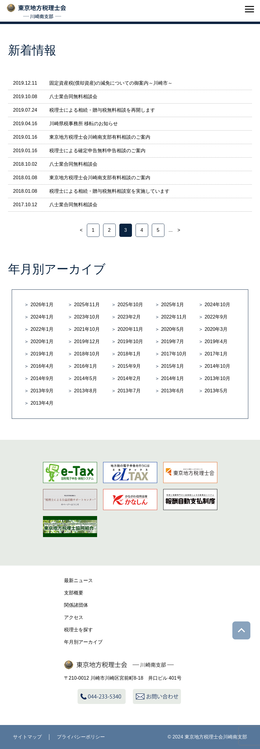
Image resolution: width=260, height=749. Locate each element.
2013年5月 (216, 390)
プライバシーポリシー (81, 736)
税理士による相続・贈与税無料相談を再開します (102, 110)
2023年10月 (86, 316)
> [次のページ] (178, 230)
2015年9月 (129, 366)
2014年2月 (129, 378)
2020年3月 (216, 329)
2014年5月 (85, 378)
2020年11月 (130, 329)
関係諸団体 (76, 605)
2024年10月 (217, 304)
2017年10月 (174, 353)
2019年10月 (130, 341)
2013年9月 (42, 390)
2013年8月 (85, 390)
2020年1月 (42, 341)
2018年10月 (86, 353)
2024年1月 (42, 316)
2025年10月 (130, 304)
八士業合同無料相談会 (73, 96)
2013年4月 (42, 403)
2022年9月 (216, 316)
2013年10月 (217, 378)
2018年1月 (129, 353)
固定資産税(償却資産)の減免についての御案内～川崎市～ (111, 83)
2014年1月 (172, 378)
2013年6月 (172, 390)
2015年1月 (172, 366)
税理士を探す (78, 629)
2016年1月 (85, 366)
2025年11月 (86, 304)
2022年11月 (174, 316)
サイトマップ (27, 736)
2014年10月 (217, 366)
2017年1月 (216, 353)
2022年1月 (42, 329)
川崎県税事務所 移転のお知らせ (83, 123)
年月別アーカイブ (83, 642)
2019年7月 (172, 341)
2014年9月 (42, 378)
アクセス (73, 617)
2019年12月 (86, 341)
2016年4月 (42, 366)
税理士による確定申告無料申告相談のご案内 (97, 150)
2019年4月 (216, 341)
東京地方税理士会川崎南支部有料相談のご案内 (99, 137)
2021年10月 (86, 329)
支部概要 (73, 592)
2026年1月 (42, 304)
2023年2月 (129, 316)
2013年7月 (129, 390)
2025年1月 (172, 304)
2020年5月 (172, 329)
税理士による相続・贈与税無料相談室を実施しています (109, 191)
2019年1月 (42, 353)
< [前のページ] (81, 230)
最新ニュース (78, 580)
